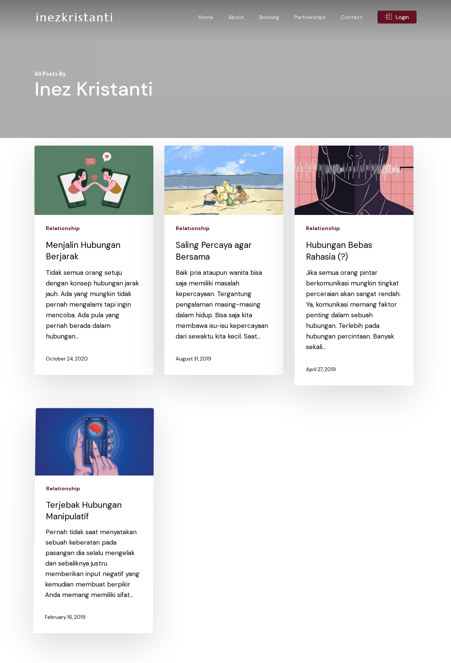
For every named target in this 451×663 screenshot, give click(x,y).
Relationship (63, 228)
